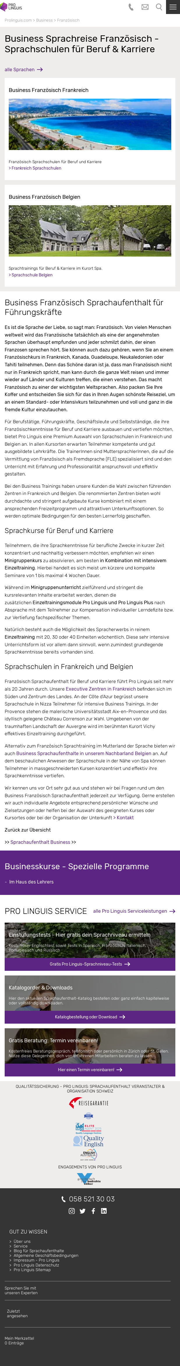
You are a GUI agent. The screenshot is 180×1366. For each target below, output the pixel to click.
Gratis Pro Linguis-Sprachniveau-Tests (86, 964)
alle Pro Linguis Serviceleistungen (130, 911)
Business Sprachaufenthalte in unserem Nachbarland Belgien (83, 753)
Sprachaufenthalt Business (40, 842)
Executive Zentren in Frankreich (101, 689)
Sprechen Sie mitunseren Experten (21, 1290)
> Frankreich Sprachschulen (35, 168)
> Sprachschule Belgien (30, 275)
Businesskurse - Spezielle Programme (77, 866)
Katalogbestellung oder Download (86, 1017)
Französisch (68, 20)
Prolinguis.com (18, 20)
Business (44, 20)
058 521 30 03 (92, 1199)
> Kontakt (123, 817)
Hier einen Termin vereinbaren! (86, 1069)
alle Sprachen (20, 69)
